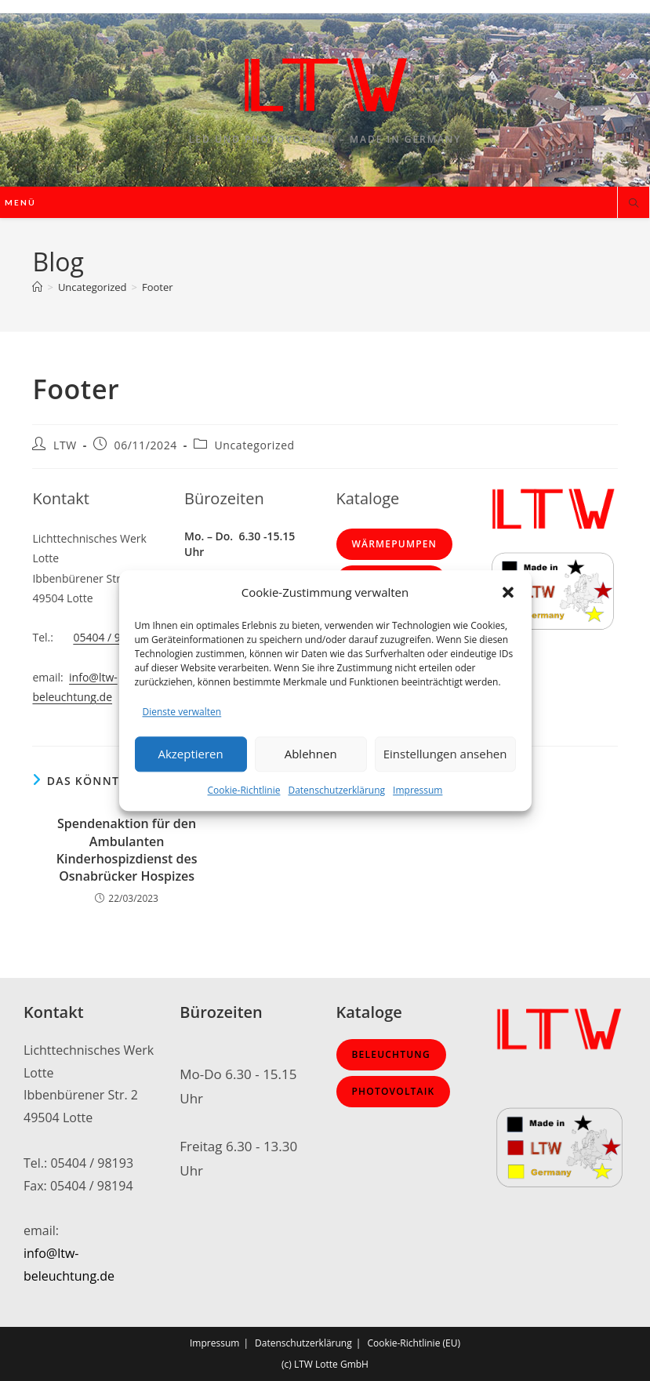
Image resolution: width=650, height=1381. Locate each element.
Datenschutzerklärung (336, 790)
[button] (508, 592)
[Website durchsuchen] (634, 204)
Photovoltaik (393, 1091)
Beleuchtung (391, 1054)
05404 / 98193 (109, 637)
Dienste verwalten (182, 711)
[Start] (37, 287)
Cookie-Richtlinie (244, 790)
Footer (157, 287)
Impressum (417, 790)
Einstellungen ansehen (445, 754)
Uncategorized (255, 445)
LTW (65, 445)
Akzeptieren (190, 754)
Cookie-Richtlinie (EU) (413, 1343)
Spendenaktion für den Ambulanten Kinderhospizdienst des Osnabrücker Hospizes (127, 850)
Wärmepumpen (395, 544)
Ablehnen (311, 754)
